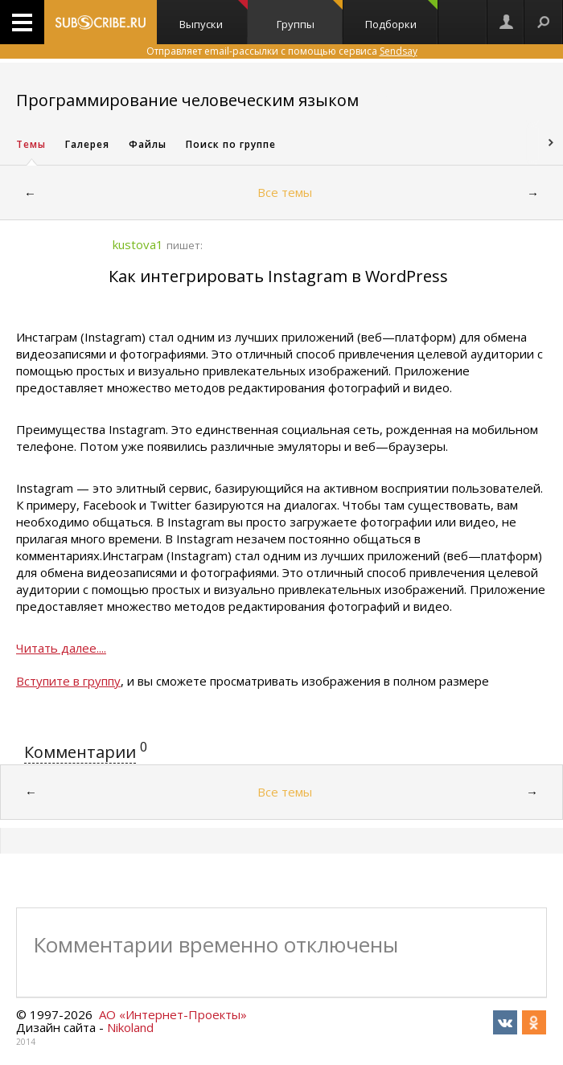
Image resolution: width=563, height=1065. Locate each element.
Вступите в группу (68, 681)
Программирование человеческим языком (187, 100)
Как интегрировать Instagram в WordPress (278, 276)
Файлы (147, 144)
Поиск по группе (231, 144)
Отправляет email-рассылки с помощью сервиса (281, 51)
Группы (310, 15)
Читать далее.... (61, 648)
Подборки (401, 15)
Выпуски (214, 15)
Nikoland (130, 1027)
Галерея (87, 144)
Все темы (284, 192)
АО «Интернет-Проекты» (173, 1014)
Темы (31, 144)
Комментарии (80, 752)
